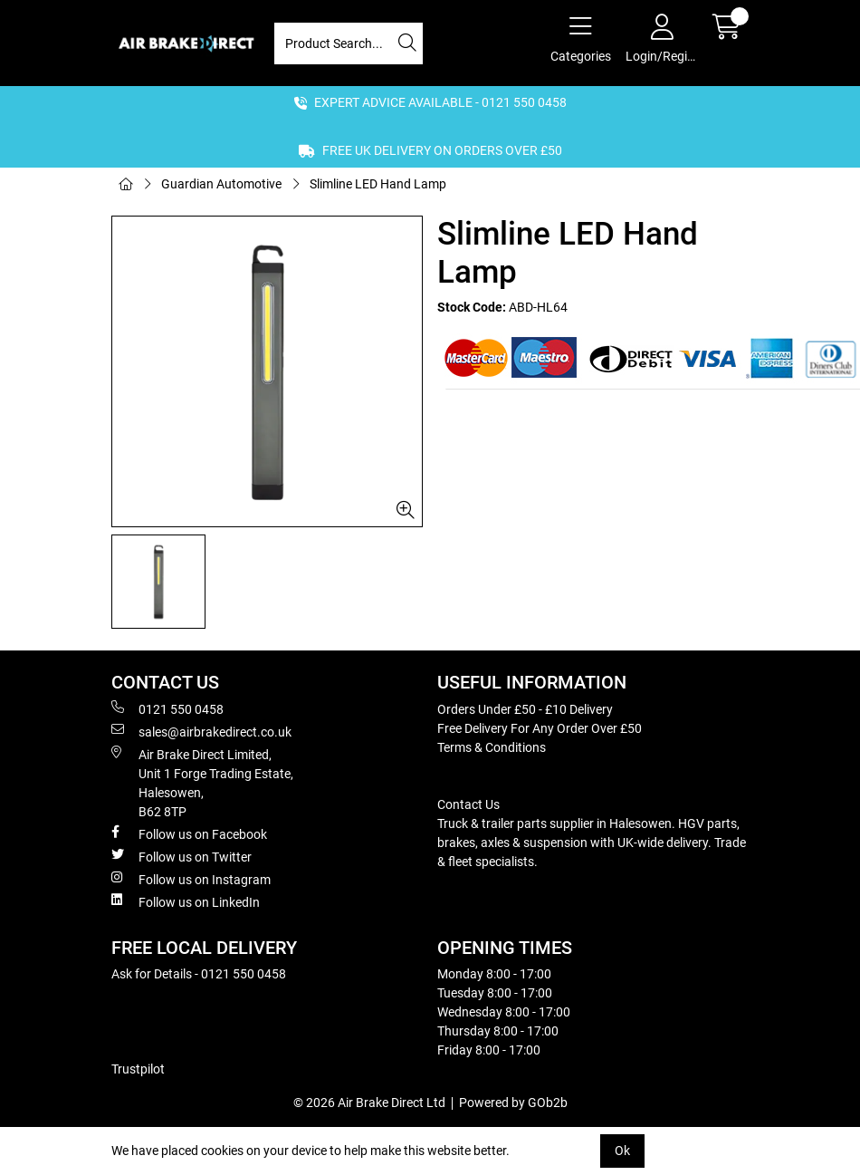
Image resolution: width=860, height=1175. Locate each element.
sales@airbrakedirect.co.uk (201, 731)
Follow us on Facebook (189, 833)
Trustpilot (138, 1069)
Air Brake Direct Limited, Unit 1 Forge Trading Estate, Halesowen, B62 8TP (202, 782)
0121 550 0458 (167, 708)
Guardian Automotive (221, 184)
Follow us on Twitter (181, 856)
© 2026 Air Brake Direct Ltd (369, 1102)
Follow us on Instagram (191, 879)
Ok (622, 1150)
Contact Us (468, 804)
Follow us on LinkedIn (185, 901)
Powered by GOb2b (513, 1102)
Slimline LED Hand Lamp (378, 184)
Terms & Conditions (491, 747)
